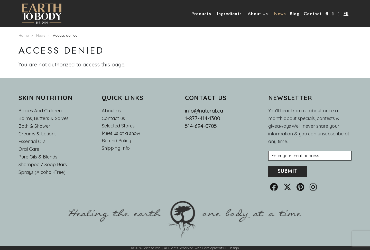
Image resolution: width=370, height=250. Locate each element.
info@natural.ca (204, 110)
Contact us (113, 118)
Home (23, 35)
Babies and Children (40, 111)
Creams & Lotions (37, 134)
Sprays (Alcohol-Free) (42, 172)
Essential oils (31, 141)
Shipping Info (116, 148)
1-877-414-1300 (202, 118)
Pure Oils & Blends (37, 157)
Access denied (65, 35)
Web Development (208, 248)
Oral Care (28, 149)
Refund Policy (116, 140)
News (40, 35)
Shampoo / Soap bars (42, 164)
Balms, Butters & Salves (43, 118)
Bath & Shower (34, 126)
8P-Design (231, 248)
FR (346, 14)
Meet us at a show (121, 133)
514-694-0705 (201, 126)
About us (111, 111)
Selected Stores (118, 126)
